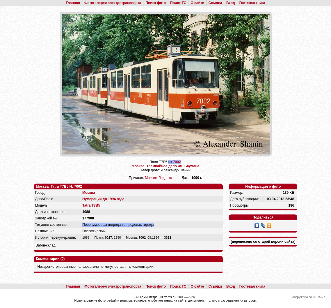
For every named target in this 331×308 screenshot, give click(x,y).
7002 (177, 162)
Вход (230, 3)
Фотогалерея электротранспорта (112, 3)
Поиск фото (155, 3)
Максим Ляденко (158, 178)
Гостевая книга (252, 3)
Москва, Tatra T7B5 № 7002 (59, 186)
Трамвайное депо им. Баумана (172, 166)
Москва (138, 166)
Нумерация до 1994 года (103, 199)
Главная (73, 3)
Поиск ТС (178, 3)
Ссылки (215, 3)
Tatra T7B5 (91, 205)
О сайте (197, 3)
